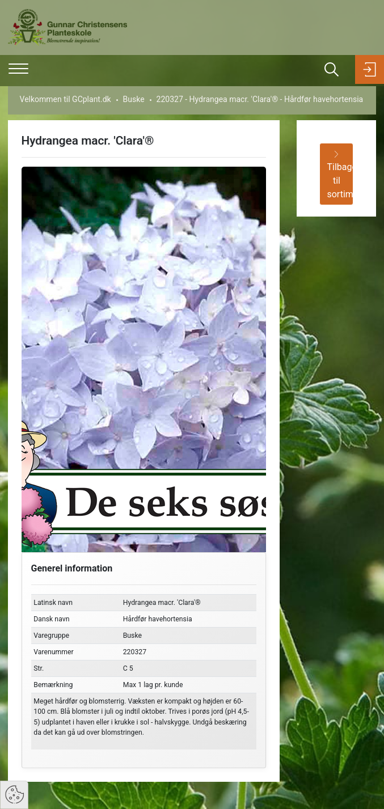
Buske (134, 99)
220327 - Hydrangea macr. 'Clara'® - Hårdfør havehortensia (260, 99)
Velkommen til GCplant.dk (65, 99)
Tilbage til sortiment (340, 175)
